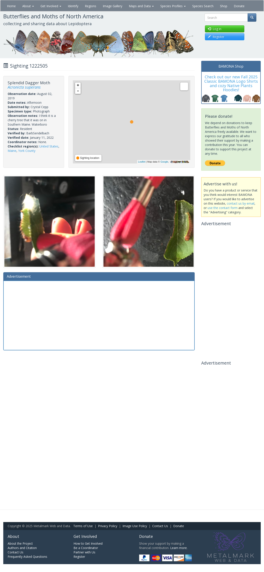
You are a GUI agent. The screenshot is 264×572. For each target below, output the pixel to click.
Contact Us (160, 526)
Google (164, 161)
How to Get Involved (88, 543)
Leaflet (141, 161)
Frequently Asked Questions (27, 556)
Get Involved (50, 6)
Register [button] (216, 37)
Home (11, 6)
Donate (239, 6)
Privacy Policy (107, 526)
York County (26, 151)
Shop (223, 6)
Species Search (202, 6)
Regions (90, 6)
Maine (12, 151)
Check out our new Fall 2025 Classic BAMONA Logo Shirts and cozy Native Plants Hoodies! (231, 83)
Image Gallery (112, 6)
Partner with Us (84, 552)
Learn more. (178, 548)
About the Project (20, 543)
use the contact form (223, 208)
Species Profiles (173, 6)
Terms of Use (83, 526)
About (28, 6)
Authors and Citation (22, 548)
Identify (73, 6)
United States (48, 146)
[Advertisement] (99, 315)
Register (79, 556)
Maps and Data (141, 6)
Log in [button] (214, 29)
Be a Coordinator (85, 548)
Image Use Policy (134, 526)
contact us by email (240, 203)
